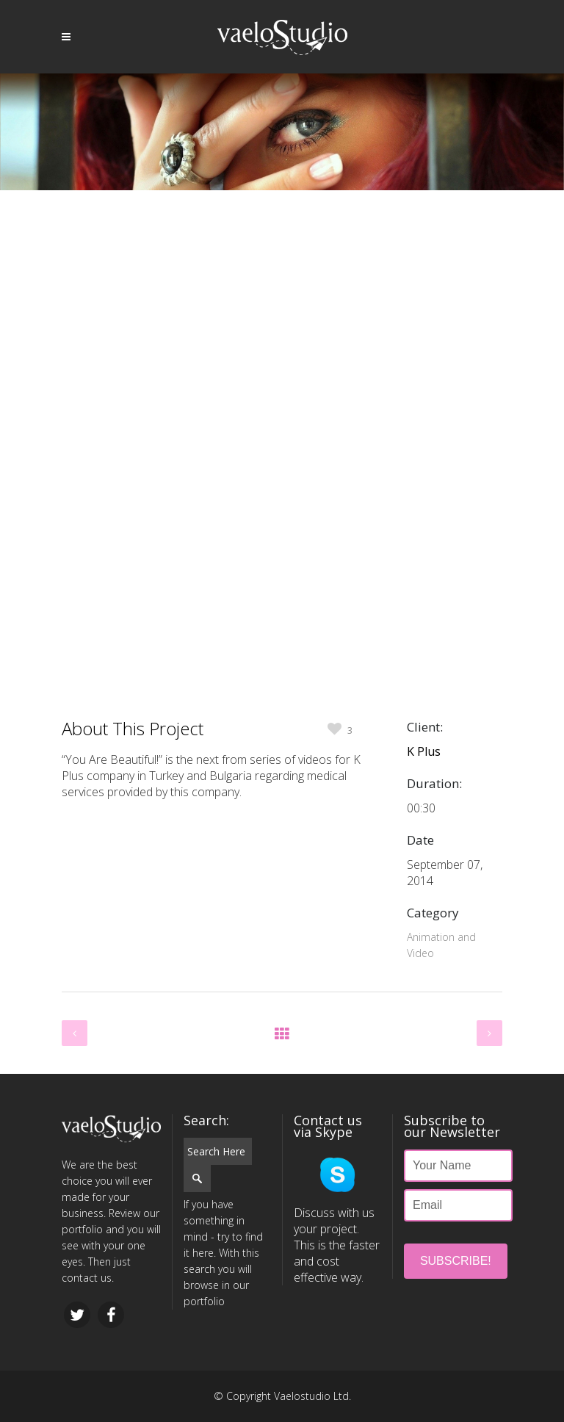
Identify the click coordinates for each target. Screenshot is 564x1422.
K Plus (424, 751)
